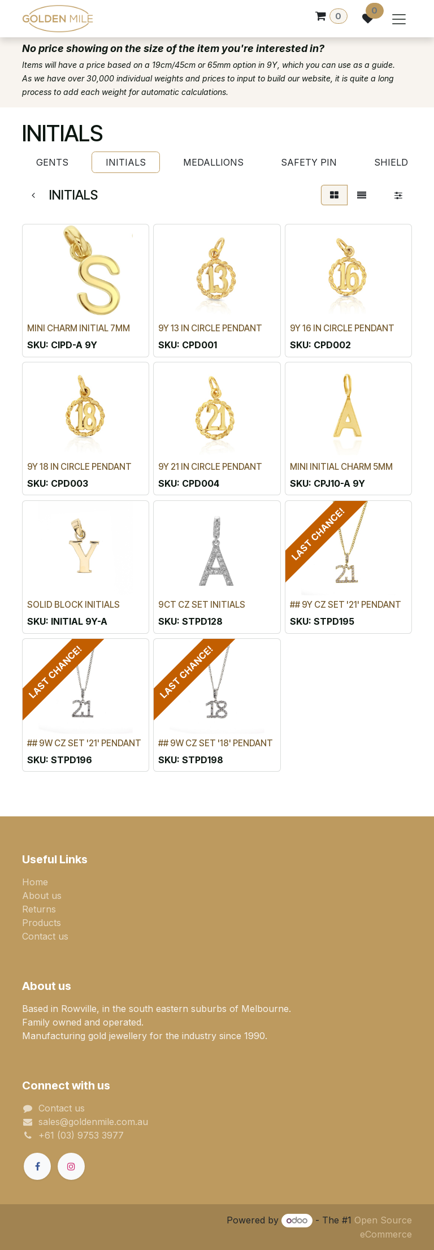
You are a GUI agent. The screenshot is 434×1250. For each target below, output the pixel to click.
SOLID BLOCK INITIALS (73, 604)
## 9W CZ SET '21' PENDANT (84, 743)
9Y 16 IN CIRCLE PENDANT (342, 328)
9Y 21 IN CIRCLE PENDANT (210, 466)
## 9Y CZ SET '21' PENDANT (345, 604)
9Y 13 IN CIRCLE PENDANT (210, 328)
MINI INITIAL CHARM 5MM (341, 466)
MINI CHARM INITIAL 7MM (78, 328)
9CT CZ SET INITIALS (201, 604)
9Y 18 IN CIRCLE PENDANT (79, 466)
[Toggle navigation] (399, 18)
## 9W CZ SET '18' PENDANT (215, 743)
